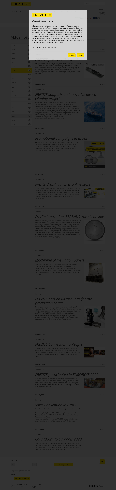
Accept (80, 55)
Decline (71, 55)
